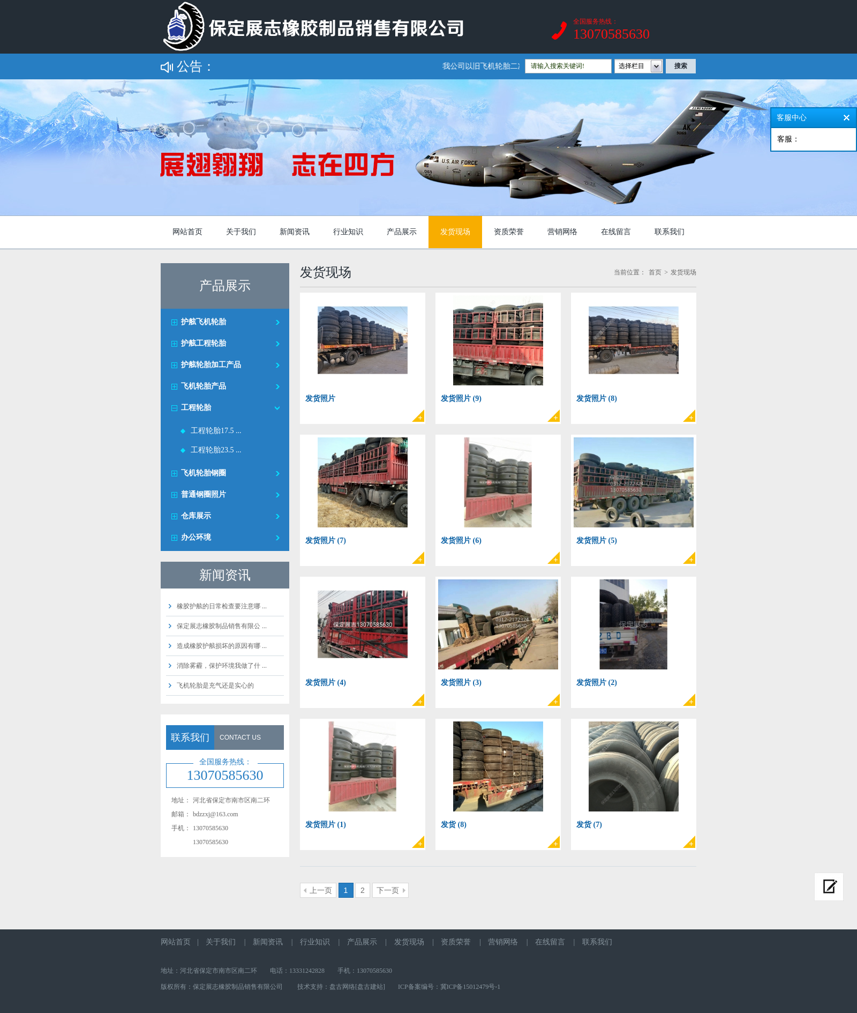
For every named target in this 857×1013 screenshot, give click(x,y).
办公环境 (196, 537)
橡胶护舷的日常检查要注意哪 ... (222, 606)
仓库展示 (196, 516)
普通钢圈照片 (203, 494)
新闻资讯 (295, 232)
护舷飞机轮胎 (203, 322)
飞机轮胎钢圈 (203, 473)
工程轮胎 (196, 408)
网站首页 (187, 232)
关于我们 (241, 232)
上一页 (321, 890)
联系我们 (670, 232)
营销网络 (562, 232)
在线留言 (616, 232)
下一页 (388, 890)
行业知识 (348, 232)
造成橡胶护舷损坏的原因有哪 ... (222, 646)
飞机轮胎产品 (203, 386)
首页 (655, 272)
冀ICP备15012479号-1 (470, 986)
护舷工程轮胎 (203, 343)
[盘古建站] (370, 986)
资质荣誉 (509, 232)
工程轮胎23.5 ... (216, 450)
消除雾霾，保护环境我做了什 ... (222, 665)
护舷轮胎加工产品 (211, 365)
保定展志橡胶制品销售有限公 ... (222, 626)
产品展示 (402, 232)
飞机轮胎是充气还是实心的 (215, 685)
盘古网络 (342, 986)
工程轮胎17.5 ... (216, 431)
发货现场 (455, 232)
